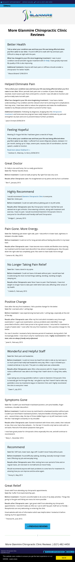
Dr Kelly (47, 61)
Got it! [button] (64, 558)
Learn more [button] (13, 559)
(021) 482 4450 (47, 2)
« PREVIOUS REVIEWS (37, 526)
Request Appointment (11, 2)
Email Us (69, 552)
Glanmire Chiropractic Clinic (32, 196)
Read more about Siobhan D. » (18, 150)
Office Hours (27, 2)
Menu (7, 5)
